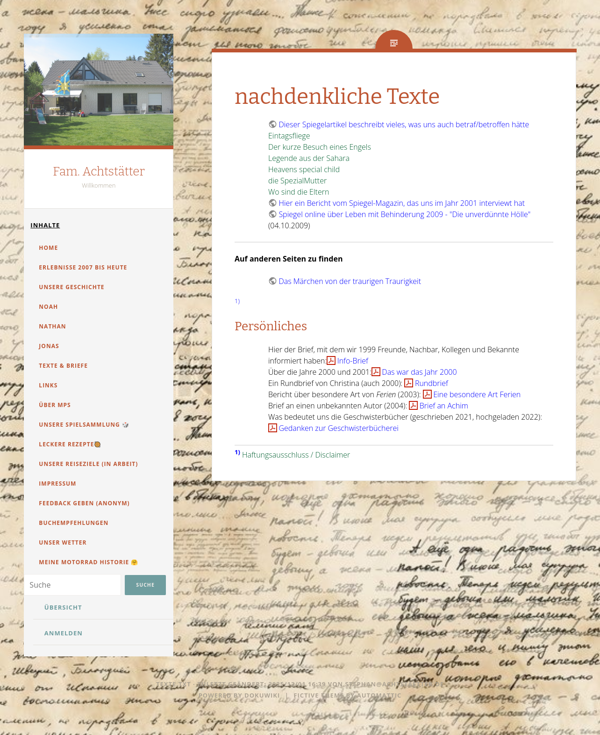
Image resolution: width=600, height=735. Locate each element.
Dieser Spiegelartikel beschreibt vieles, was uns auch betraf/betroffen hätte (404, 124)
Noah (48, 307)
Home (48, 248)
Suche (145, 585)
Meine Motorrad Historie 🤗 (88, 562)
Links (48, 385)
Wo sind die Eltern (298, 192)
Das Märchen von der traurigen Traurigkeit (350, 281)
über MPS (55, 405)
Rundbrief (431, 383)
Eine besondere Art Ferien (477, 394)
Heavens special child (304, 169)
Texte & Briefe (63, 366)
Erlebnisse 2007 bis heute (83, 267)
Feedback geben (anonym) (84, 503)
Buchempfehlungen (73, 523)
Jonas (49, 346)
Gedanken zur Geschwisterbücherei (338, 428)
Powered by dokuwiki (239, 695)
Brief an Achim (444, 405)
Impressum (57, 484)
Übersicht (63, 607)
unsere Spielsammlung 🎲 (84, 425)
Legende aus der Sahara (309, 158)
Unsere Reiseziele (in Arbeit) (88, 464)
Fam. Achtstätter (99, 171)
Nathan (52, 326)
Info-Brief (352, 361)
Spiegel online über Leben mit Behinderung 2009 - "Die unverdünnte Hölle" (404, 214)
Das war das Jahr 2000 (419, 372)
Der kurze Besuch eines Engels (319, 147)
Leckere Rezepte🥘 (70, 444)
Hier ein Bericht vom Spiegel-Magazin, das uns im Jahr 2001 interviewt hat (402, 203)
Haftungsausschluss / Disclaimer (296, 455)
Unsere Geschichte (71, 287)
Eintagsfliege (289, 136)
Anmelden (63, 633)
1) (237, 301)
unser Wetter (62, 542)
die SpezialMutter (297, 180)
